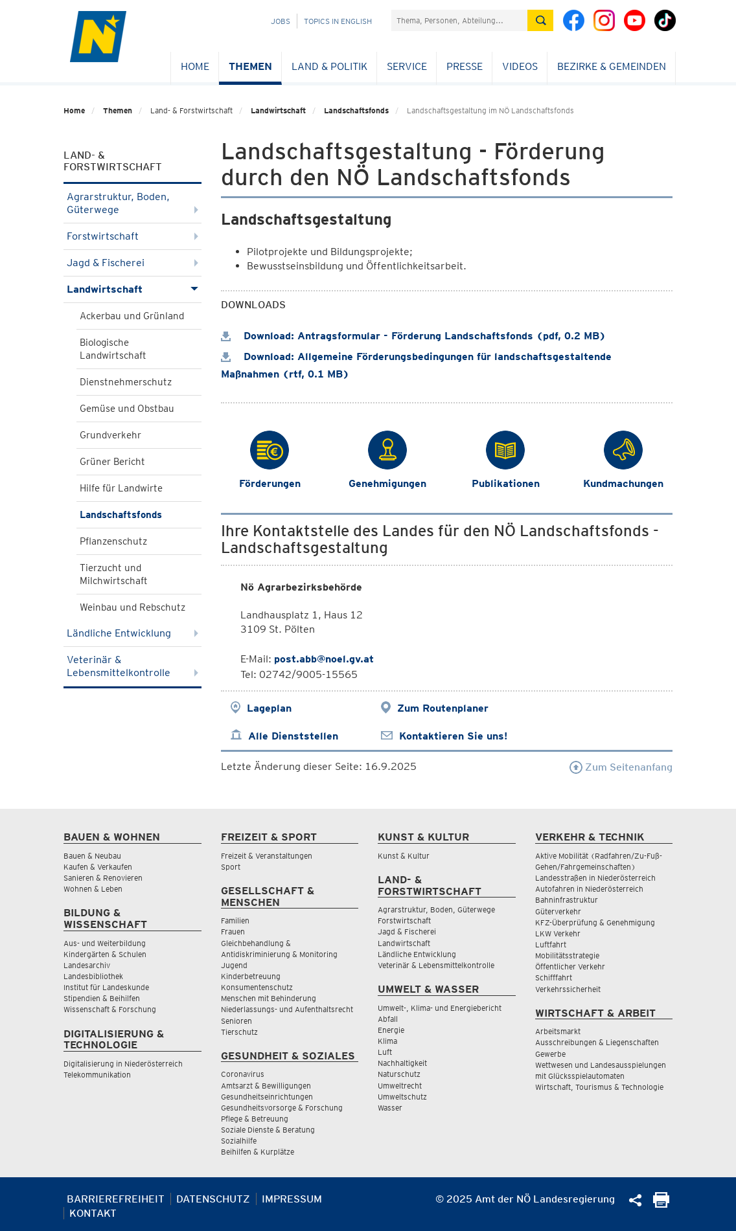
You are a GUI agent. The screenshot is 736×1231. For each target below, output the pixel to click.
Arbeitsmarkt (558, 1031)
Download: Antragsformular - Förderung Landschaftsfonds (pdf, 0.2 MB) (413, 336)
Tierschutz (239, 1032)
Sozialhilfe (239, 1141)
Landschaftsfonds (356, 110)
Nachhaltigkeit (402, 1063)
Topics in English (338, 21)
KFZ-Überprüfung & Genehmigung (595, 922)
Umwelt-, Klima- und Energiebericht (439, 1008)
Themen (250, 66)
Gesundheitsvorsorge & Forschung (282, 1107)
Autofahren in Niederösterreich (589, 889)
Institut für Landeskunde (106, 987)
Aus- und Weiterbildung (104, 943)
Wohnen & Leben (92, 889)
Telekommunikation (97, 1074)
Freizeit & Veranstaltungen (266, 856)
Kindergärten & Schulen (104, 954)
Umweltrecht (400, 1085)
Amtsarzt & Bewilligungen (266, 1085)
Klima (387, 1041)
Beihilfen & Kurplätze (257, 1152)
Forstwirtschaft (132, 236)
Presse (464, 66)
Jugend (234, 965)
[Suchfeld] (459, 20)
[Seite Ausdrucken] (661, 1204)
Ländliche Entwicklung (132, 633)
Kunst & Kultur (404, 856)
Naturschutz (399, 1074)
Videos (520, 66)
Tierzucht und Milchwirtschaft (114, 574)
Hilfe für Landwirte (121, 488)
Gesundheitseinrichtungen (267, 1096)
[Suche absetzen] (540, 20)
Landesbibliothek (93, 976)
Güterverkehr (558, 911)
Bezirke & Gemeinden (611, 66)
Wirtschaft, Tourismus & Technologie (599, 1087)
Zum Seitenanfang (621, 767)
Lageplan (269, 708)
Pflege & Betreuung (254, 1119)
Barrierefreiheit (116, 1199)
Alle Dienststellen (293, 736)
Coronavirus (242, 1074)
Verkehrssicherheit (568, 989)
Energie (391, 1030)
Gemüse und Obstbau (127, 408)
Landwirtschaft (278, 110)
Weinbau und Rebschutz (132, 607)
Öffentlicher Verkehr (570, 966)
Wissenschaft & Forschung (109, 1009)
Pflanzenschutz (113, 541)
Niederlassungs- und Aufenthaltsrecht (287, 1009)
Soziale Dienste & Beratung (268, 1130)
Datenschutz (213, 1199)
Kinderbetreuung (251, 976)
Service (407, 66)
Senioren (236, 1021)
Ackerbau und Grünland (132, 316)
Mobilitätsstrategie (567, 955)
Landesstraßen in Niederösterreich (595, 878)
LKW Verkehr (558, 933)
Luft (385, 1052)
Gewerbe (550, 1054)
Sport (230, 867)
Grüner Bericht (112, 462)
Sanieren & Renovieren (103, 878)
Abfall (388, 1019)
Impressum (292, 1199)
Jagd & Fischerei (132, 262)
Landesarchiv (86, 965)
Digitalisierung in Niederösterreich (123, 1063)
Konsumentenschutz (257, 987)
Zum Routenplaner (443, 708)
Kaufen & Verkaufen (97, 867)
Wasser (390, 1107)
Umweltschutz (402, 1096)
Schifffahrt (553, 977)
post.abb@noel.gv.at (324, 659)
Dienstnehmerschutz (126, 382)
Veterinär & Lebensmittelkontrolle (132, 666)
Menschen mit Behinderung (268, 998)
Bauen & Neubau (92, 856)
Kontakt (93, 1213)
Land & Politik (329, 66)
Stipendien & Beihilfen (101, 998)
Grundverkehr (110, 435)
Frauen (233, 931)
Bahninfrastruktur (566, 900)
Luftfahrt (550, 944)
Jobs (280, 21)
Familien (235, 920)
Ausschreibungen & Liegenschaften (597, 1042)
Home (195, 66)
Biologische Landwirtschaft (113, 349)
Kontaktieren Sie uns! (453, 736)
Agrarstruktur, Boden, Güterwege (132, 203)
